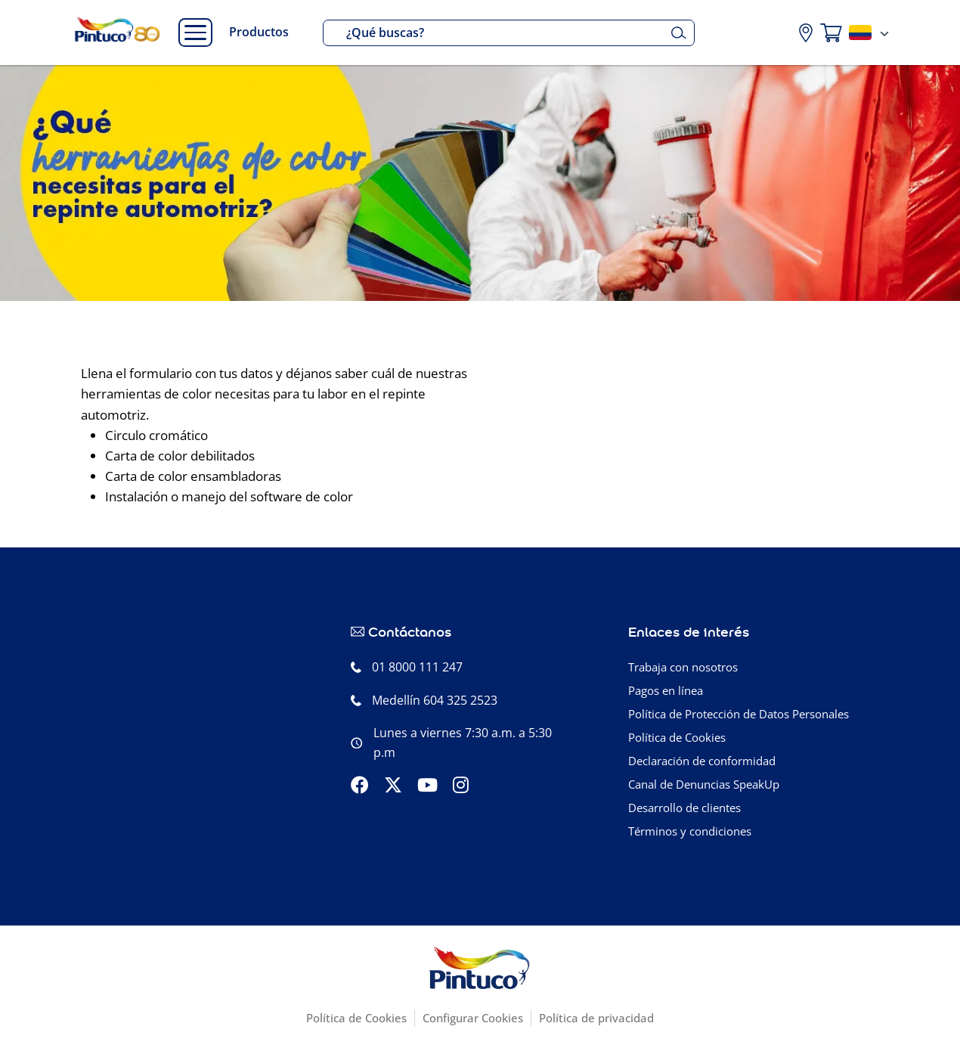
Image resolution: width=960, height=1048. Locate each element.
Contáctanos (409, 631)
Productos (259, 31)
